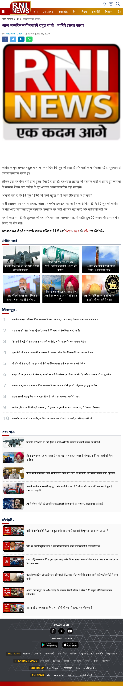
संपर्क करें (71, 675)
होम (36, 11)
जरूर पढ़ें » (8, 432)
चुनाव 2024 (86, 653)
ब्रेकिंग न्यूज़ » (9, 310)
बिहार (66, 660)
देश (74, 11)
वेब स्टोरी (62, 653)
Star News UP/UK (85, 668)
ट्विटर (86, 231)
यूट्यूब (76, 231)
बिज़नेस (108, 11)
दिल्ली (87, 660)
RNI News (52, 668)
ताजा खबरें (49, 653)
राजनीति (95, 11)
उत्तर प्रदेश (47, 11)
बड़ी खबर (73, 653)
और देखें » (8, 520)
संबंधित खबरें (9, 241)
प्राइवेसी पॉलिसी (86, 675)
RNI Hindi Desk (14, 33)
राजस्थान (106, 660)
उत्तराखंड (62, 11)
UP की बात (67, 668)
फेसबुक (68, 231)
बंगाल (96, 660)
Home (26, 653)
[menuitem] (36, 11)
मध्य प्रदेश (77, 660)
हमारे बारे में (59, 675)
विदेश (83, 11)
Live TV (37, 653)
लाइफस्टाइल (112, 653)
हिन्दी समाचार (7, 19)
